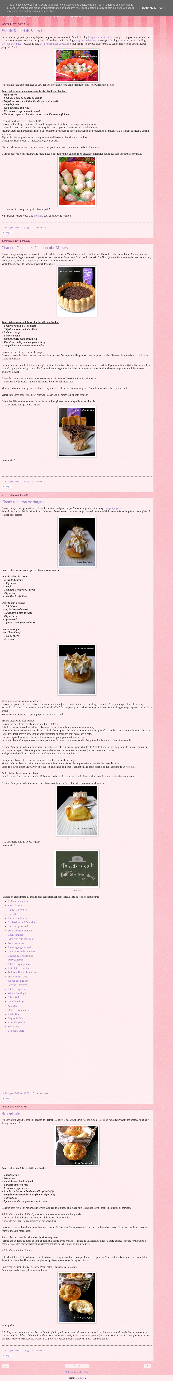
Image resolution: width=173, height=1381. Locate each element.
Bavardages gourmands (20, 947)
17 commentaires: (40, 1093)
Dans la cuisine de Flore (20, 930)
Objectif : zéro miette (19, 1010)
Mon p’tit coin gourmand (21, 939)
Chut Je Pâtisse (15, 934)
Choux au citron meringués (23, 502)
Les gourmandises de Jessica (54, 43)
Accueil (77, 1366)
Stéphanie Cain (15, 1018)
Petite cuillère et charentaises (22, 972)
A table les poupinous (19, 964)
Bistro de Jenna (16, 905)
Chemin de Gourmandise (20, 955)
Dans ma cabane (16, 943)
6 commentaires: (39, 481)
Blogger (81, 1378)
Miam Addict (14, 997)
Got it (162, 8)
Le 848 (12, 914)
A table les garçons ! (18, 989)
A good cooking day (18, 980)
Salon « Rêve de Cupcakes (22, 951)
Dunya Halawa (15, 959)
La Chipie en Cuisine (18, 968)
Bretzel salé (11, 1113)
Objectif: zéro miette (12, 43)
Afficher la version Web (77, 1372)
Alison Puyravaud (17, 1022)
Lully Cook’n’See (18, 909)
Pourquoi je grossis (113, 508)
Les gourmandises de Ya (100, 37)
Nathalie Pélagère (17, 1001)
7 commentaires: (39, 227)
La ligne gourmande (18, 901)
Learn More (149, 8)
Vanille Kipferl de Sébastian (24, 31)
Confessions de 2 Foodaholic (22, 922)
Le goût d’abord (16, 1030)
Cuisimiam (123, 40)
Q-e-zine (12, 1005)
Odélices (83, 839)
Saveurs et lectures (17, 985)
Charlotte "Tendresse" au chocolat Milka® (35, 247)
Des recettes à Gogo (18, 976)
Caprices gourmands (18, 926)
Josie (101, 1119)
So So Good (14, 1026)
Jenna (79, 890)
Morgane (38, 215)
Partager (7, 232)
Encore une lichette (18, 918)
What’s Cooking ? (17, 993)
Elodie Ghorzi (15, 1014)
